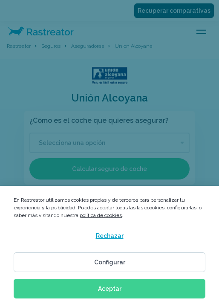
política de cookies (101, 215)
